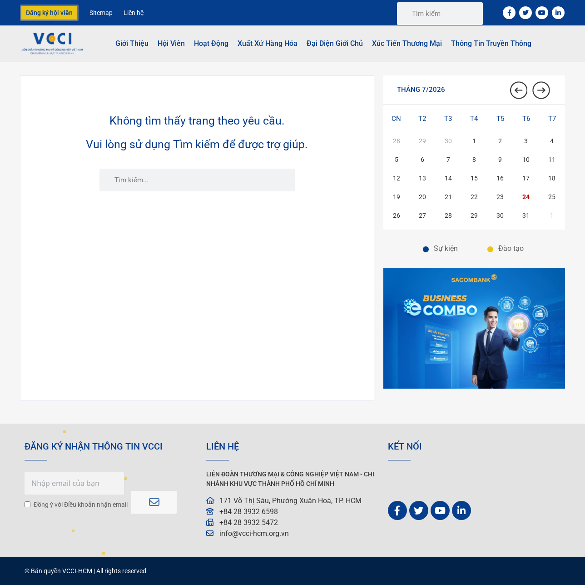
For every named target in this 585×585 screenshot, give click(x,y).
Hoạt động (211, 43)
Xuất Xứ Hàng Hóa (267, 43)
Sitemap (101, 12)
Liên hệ (134, 12)
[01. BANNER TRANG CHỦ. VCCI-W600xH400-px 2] (474, 386)
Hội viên (171, 43)
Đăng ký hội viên (49, 12)
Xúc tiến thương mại (407, 43)
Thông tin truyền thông (491, 43)
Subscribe (154, 499)
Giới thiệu (132, 43)
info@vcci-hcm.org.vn (254, 533)
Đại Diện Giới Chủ (335, 43)
